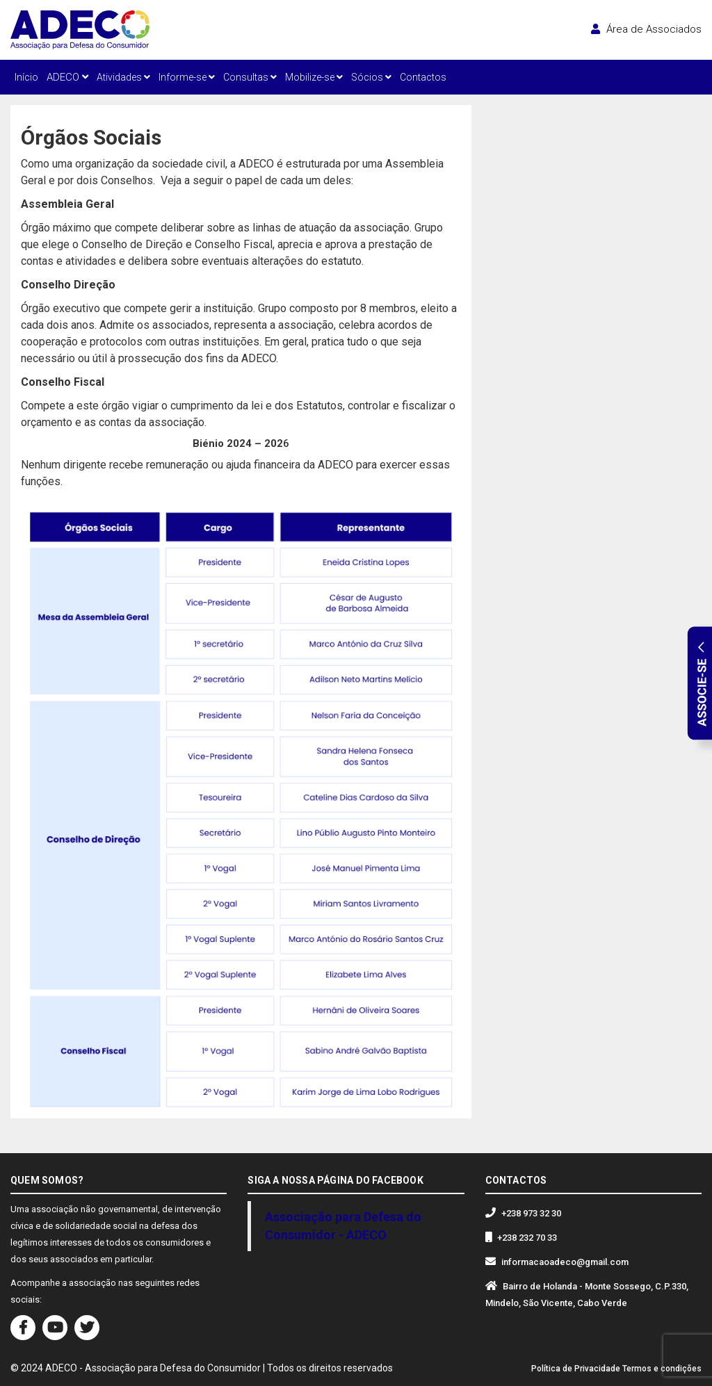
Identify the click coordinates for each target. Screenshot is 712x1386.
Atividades (123, 77)
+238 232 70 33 (527, 1237)
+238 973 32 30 (531, 1213)
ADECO (67, 77)
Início (26, 77)
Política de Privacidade (575, 1368)
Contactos (423, 77)
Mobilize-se (314, 77)
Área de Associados (646, 29)
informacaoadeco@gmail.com (565, 1262)
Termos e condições (662, 1368)
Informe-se (187, 77)
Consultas (250, 77)
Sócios (371, 77)
